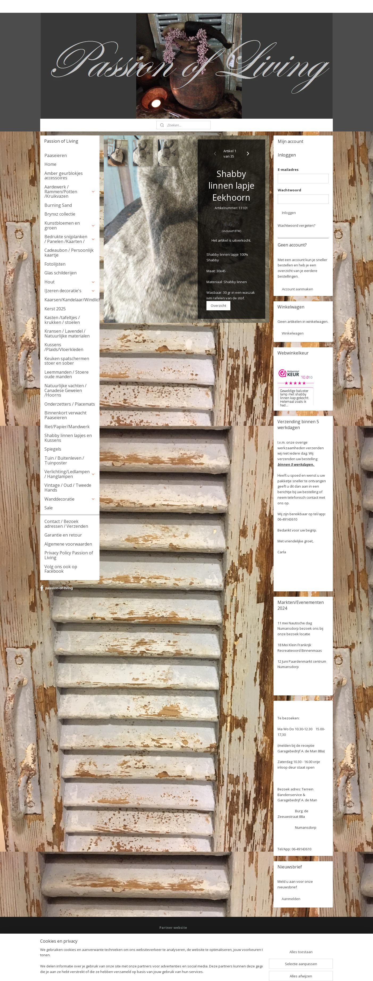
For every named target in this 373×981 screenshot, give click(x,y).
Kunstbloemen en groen (69, 225)
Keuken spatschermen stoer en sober (66, 361)
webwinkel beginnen (200, 971)
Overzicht (218, 305)
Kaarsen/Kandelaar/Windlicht (72, 300)
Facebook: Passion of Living (180, 936)
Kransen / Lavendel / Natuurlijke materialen (67, 333)
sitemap (168, 971)
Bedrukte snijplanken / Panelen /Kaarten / (69, 239)
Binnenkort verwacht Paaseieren (65, 415)
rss (179, 971)
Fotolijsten (54, 264)
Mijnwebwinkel (246, 971)
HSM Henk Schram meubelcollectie (185, 946)
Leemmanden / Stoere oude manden (66, 374)
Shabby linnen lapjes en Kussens (68, 437)
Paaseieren (55, 155)
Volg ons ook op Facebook (60, 569)
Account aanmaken (297, 289)
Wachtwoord (289, 190)
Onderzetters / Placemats (69, 404)
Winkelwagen (293, 333)
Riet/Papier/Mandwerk (67, 427)
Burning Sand (58, 205)
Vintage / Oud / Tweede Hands (67, 487)
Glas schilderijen (60, 273)
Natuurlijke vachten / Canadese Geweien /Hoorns (65, 390)
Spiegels (52, 449)
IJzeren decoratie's (69, 291)
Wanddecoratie (69, 499)
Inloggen (289, 212)
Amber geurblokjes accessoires (63, 175)
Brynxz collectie (59, 214)
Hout (69, 282)
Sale (48, 508)
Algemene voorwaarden (68, 544)
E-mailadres (288, 169)
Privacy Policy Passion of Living (68, 555)
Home (50, 164)
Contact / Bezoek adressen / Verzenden (66, 523)
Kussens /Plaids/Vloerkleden (63, 347)
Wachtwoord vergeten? (296, 225)
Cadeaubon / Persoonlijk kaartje (69, 252)
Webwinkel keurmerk (175, 951)
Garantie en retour (63, 535)
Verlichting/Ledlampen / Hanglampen (69, 474)
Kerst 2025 (55, 309)
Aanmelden (291, 898)
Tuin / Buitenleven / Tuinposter (64, 460)
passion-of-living (56, 588)
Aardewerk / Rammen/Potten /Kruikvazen (69, 191)
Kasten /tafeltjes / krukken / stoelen (62, 320)
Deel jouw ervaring (173, 941)
